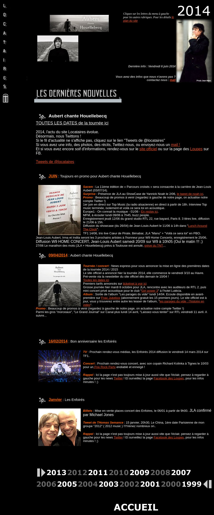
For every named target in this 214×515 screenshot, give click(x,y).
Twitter (118, 378)
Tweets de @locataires (55, 162)
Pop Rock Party (104, 367)
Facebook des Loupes (169, 378)
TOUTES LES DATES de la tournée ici (72, 123)
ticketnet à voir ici (135, 283)
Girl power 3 (149, 290)
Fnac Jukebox (110, 298)
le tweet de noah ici (190, 194)
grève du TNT (153, 245)
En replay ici (149, 211)
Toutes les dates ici (96, 280)
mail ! (175, 145)
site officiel (148, 149)
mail (173, 80)
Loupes (196, 149)
